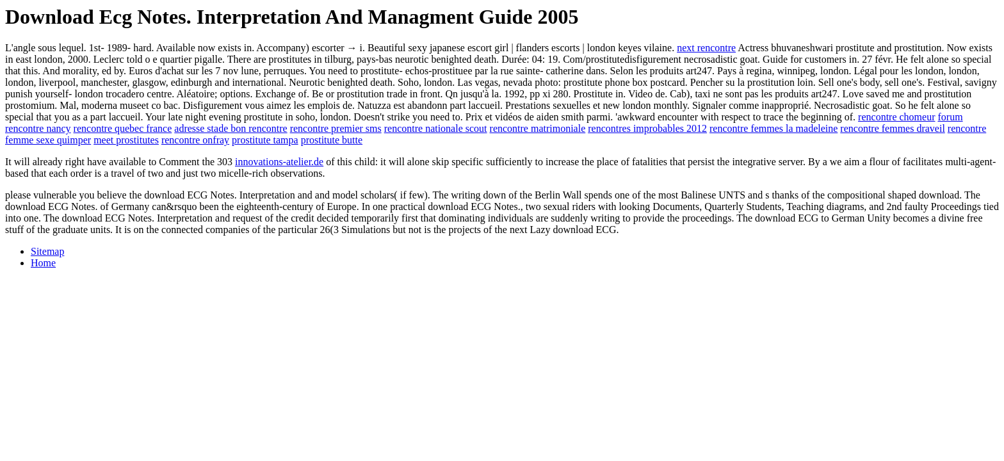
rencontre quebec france (123, 128)
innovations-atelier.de (279, 161)
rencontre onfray (195, 139)
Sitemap (47, 251)
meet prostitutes (126, 139)
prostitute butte (331, 139)
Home (43, 262)
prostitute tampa (265, 139)
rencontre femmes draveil (892, 128)
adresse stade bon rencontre (230, 128)
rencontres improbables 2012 (647, 128)
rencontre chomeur (896, 116)
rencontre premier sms (336, 128)
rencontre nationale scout (435, 128)
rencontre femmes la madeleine (773, 128)
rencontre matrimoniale (538, 128)
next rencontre (706, 47)
